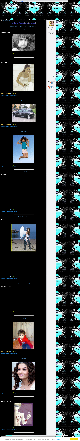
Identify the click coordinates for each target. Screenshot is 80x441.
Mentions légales (25, 437)
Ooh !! (23, 29)
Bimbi (52, 82)
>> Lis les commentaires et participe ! (9, 54)
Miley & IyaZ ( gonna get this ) (24, 283)
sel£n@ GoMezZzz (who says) (24, 216)
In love (52, 85)
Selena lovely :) (23, 131)
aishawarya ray (24, 358)
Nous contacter (31, 437)
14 (30, 26)
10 (25, 26)
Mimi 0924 (51, 84)
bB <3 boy (24, 318)
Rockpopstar (52, 87)
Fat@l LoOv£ (23, 399)
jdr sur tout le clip (23, 172)
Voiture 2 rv (23, 100)
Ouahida (52, 83)
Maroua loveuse (51, 86)
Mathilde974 (52, 88)
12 (28, 26)
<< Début (11, 26)
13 (29, 26)
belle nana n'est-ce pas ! (23, 60)
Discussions (31, 1)
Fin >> (36, 26)
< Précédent (15, 26)
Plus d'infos (57, 439)
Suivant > (33, 26)
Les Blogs (25, 1)
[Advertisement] (40, 12)
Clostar (52, 89)
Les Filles (19, 1)
